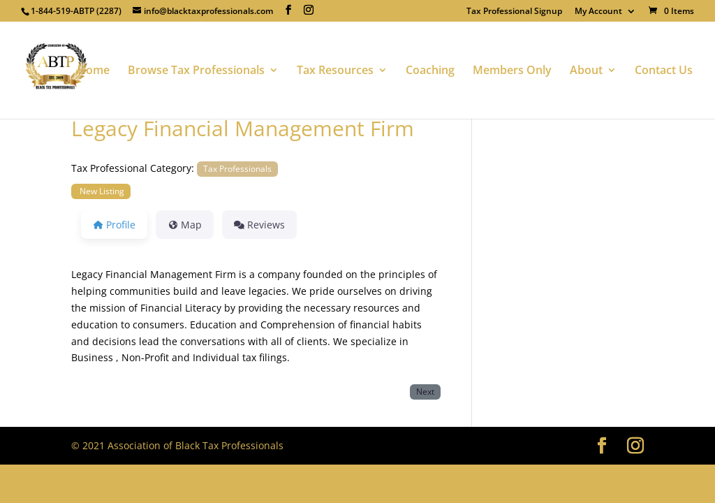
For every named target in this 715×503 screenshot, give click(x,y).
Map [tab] (185, 224)
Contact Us (664, 71)
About (586, 71)
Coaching (430, 71)
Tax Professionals (237, 168)
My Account (598, 12)
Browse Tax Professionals (196, 71)
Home (94, 71)
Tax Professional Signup (514, 12)
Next (425, 391)
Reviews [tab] (259, 224)
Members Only (512, 71)
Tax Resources (335, 71)
